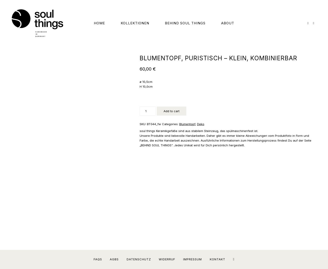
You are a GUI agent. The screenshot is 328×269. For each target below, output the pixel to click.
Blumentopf (187, 124)
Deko (200, 124)
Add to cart (171, 111)
